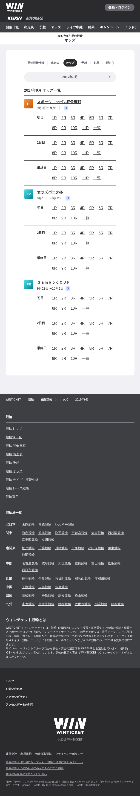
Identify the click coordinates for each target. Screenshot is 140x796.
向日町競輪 (63, 578)
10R (74, 128)
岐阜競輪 (48, 563)
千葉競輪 (44, 548)
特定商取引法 (43, 753)
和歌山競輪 (83, 578)
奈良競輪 (44, 578)
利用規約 (25, 753)
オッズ (56, 27)
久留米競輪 (46, 604)
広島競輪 (44, 587)
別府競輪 (100, 604)
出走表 (29, 27)
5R (91, 118)
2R (63, 118)
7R (110, 118)
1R (54, 118)
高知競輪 (64, 595)
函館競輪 (28, 524)
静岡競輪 (28, 555)
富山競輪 (97, 563)
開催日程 (12, 27)
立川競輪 (48, 539)
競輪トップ (14, 428)
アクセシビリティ (17, 696)
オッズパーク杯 (50, 192)
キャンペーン (109, 27)
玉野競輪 (28, 587)
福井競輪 (28, 578)
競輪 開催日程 (16, 445)
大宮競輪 (97, 533)
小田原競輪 (96, 548)
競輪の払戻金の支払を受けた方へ (26, 774)
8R (54, 128)
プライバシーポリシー (69, 753)
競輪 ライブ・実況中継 (22, 480)
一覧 (97, 128)
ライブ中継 (74, 27)
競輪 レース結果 (17, 488)
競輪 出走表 (14, 454)
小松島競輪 (46, 595)
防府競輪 (61, 587)
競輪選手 (12, 497)
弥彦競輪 (28, 533)
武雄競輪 (64, 604)
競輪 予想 (13, 463)
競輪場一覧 (14, 437)
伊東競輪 (114, 548)
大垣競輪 (64, 563)
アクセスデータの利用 (19, 704)
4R (82, 118)
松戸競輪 (28, 548)
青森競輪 (44, 524)
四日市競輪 (30, 570)
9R (63, 128)
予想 (42, 27)
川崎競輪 (61, 548)
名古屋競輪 (30, 563)
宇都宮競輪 (79, 533)
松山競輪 (81, 595)
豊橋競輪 (81, 563)
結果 (91, 27)
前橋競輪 (44, 533)
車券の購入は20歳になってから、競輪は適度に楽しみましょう (44, 762)
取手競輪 (61, 533)
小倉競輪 (28, 604)
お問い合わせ (14, 689)
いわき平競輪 (64, 524)
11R (85, 128)
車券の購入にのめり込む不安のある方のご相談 (35, 768)
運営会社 (11, 753)
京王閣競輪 (30, 539)
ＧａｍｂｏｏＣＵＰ (53, 282)
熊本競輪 (117, 604)
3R (73, 118)
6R (101, 118)
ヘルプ (10, 681)
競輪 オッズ (14, 471)
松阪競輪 (114, 563)
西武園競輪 (116, 533)
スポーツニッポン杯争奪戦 (59, 102)
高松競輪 (28, 595)
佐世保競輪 (83, 604)
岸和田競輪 (102, 578)
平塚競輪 (77, 548)
